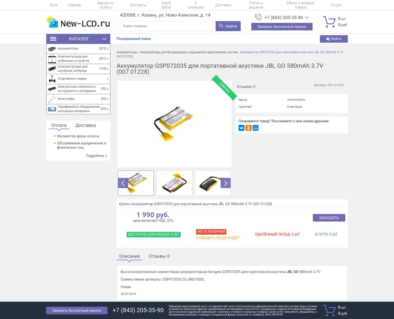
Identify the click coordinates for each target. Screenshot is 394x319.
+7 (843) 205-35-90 (283, 17)
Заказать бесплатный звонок (77, 310)
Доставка (198, 5)
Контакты (124, 5)
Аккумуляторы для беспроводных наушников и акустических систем (189, 52)
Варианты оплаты (95, 5)
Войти (333, 39)
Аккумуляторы (127, 52)
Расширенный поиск (134, 39)
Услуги (301, 5)
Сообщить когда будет (217, 238)
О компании (174, 5)
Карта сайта (148, 5)
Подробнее (97, 156)
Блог (50, 5)
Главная (67, 5)
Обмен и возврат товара (269, 5)
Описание (129, 256)
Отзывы (159, 256)
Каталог (78, 38)
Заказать (329, 218)
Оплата (59, 125)
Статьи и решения (228, 5)
